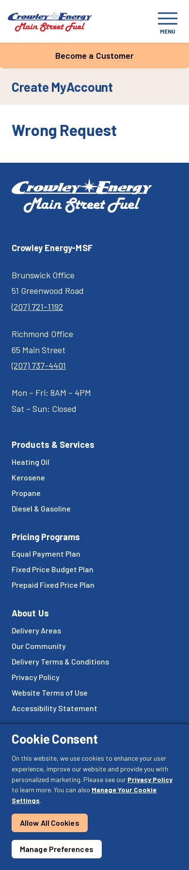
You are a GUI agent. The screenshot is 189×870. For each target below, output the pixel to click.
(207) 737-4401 (39, 365)
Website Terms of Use (50, 692)
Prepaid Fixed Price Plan (53, 584)
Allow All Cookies (49, 822)
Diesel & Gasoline (41, 508)
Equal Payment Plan (46, 553)
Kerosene (28, 477)
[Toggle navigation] (167, 21)
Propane (26, 492)
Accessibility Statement (54, 708)
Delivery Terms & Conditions (60, 661)
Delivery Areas (36, 630)
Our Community (39, 645)
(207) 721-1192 (37, 306)
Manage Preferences (57, 848)
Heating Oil (30, 461)
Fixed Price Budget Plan (53, 569)
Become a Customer (94, 55)
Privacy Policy (150, 779)
